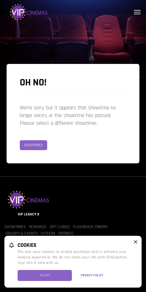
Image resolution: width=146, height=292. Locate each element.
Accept (45, 275)
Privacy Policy (92, 275)
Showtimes (33, 145)
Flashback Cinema (90, 227)
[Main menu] (137, 12)
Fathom (48, 233)
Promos (65, 233)
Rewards (37, 227)
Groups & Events (21, 233)
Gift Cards (60, 227)
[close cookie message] (135, 242)
